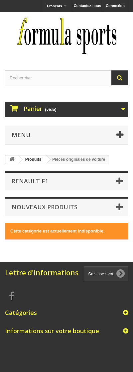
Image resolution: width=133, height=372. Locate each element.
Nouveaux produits (44, 207)
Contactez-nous (87, 6)
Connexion (115, 6)
